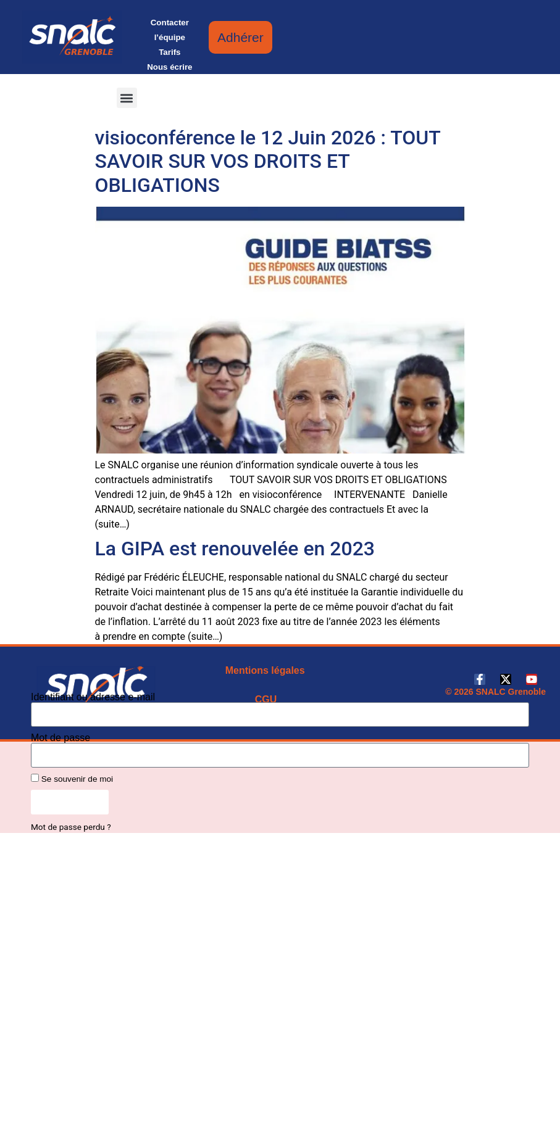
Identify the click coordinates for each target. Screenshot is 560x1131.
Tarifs (169, 52)
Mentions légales (265, 670)
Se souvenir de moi (72, 779)
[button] (127, 98)
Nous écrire (169, 67)
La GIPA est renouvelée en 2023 (235, 548)
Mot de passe (60, 738)
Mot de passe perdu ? (71, 827)
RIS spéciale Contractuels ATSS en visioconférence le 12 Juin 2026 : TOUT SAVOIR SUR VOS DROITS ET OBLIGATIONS (268, 149)
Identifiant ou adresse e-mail (93, 697)
